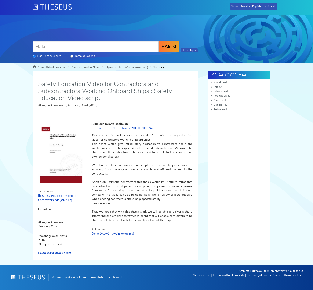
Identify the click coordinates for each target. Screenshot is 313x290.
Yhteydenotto (201, 275)
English (256, 6)
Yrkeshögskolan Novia (85, 67)
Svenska (245, 6)
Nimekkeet (220, 82)
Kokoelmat (220, 109)
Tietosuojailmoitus (259, 275)
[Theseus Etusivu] (54, 7)
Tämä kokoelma (82, 56)
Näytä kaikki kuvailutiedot (54, 253)
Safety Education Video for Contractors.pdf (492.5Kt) (57, 198)
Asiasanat (219, 100)
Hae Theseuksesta (47, 56)
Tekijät (217, 87)
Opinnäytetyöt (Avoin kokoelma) (127, 67)
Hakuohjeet (189, 50)
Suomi (234, 6)
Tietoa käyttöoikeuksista (228, 275)
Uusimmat (220, 105)
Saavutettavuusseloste (288, 275)
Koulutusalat (221, 96)
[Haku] (96, 46)
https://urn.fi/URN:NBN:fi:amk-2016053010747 (122, 128)
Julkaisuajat (220, 91)
